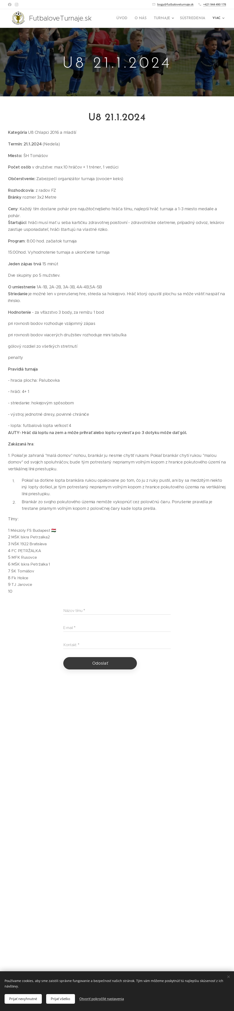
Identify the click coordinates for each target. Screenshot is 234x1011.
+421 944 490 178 (214, 4)
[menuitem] (126, 18)
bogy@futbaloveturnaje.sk (175, 4)
